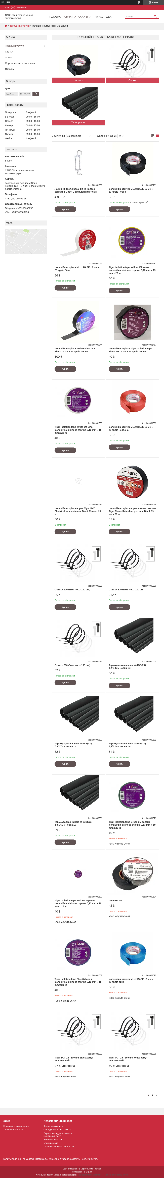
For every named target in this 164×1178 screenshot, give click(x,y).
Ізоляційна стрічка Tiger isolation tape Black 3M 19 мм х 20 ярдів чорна (130, 350)
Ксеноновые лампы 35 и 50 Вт (59, 1146)
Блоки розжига (51, 1143)
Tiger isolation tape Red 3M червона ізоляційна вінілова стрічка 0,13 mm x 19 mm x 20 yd (78, 903)
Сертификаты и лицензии (20, 63)
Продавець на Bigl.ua (82, 1172)
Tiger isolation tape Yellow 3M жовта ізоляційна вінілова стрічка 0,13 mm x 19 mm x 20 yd (132, 270)
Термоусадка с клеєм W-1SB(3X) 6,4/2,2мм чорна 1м (127, 745)
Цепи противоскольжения (16, 1126)
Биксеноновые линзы (54, 1139)
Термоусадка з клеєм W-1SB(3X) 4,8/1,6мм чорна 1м (73, 823)
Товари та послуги (75, 16)
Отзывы (9, 69)
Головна (55, 16)
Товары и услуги (14, 45)
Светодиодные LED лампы (57, 1129)
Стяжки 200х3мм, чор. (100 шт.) (72, 665)
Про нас (98, 16)
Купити (65, 209)
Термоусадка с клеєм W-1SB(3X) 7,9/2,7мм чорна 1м (73, 745)
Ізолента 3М (115, 900)
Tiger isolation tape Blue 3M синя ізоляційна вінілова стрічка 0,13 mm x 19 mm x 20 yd (78, 982)
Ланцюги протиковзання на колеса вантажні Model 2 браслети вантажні (76, 190)
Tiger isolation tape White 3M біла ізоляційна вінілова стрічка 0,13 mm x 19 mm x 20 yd (78, 430)
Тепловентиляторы (13, 1129)
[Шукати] (155, 17)
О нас (8, 57)
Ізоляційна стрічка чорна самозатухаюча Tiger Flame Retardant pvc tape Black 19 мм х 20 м (132, 511)
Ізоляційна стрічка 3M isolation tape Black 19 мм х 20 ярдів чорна (75, 350)
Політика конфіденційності (115, 1175)
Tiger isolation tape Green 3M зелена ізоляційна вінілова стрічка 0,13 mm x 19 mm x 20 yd (132, 825)
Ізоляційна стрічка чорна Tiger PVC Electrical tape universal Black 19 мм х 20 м (78, 511)
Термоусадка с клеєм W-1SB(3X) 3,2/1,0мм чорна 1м (127, 666)
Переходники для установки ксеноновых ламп (58, 1134)
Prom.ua (97, 1169)
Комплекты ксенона (53, 1126)
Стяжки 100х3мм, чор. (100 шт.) (72, 589)
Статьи (9, 51)
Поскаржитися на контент (89, 1175)
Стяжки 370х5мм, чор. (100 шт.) (126, 589)
